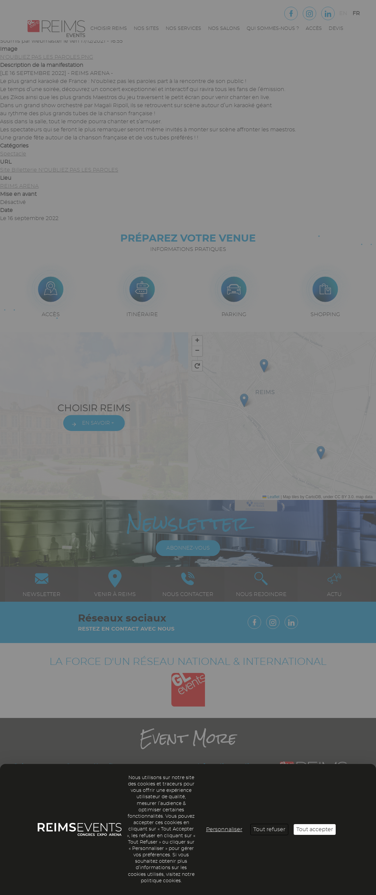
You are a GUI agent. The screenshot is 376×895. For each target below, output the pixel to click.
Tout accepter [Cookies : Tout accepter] (314, 829)
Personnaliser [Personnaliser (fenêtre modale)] (224, 829)
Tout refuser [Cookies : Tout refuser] (269, 829)
